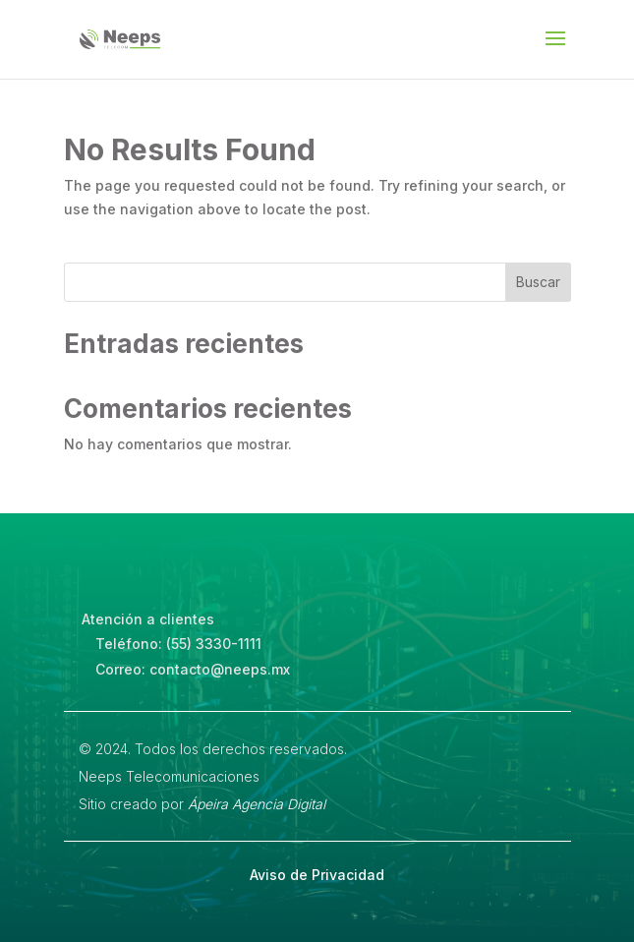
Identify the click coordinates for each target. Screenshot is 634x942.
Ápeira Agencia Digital (256, 803)
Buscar (538, 281)
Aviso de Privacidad (317, 874)
